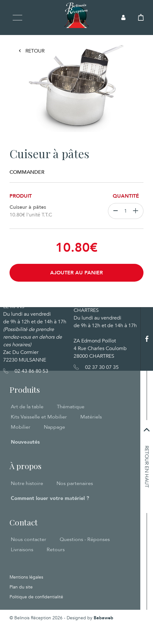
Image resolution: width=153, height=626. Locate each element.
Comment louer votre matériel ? (50, 498)
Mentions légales (26, 577)
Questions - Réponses (85, 539)
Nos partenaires (75, 483)
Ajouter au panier (76, 272)
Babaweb (103, 618)
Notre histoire (27, 483)
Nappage (54, 427)
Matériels (91, 416)
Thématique (70, 406)
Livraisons (22, 549)
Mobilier (20, 427)
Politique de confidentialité (36, 597)
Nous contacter (28, 539)
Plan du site (21, 587)
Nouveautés (25, 442)
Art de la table (27, 406)
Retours (56, 549)
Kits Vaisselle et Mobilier (39, 416)
